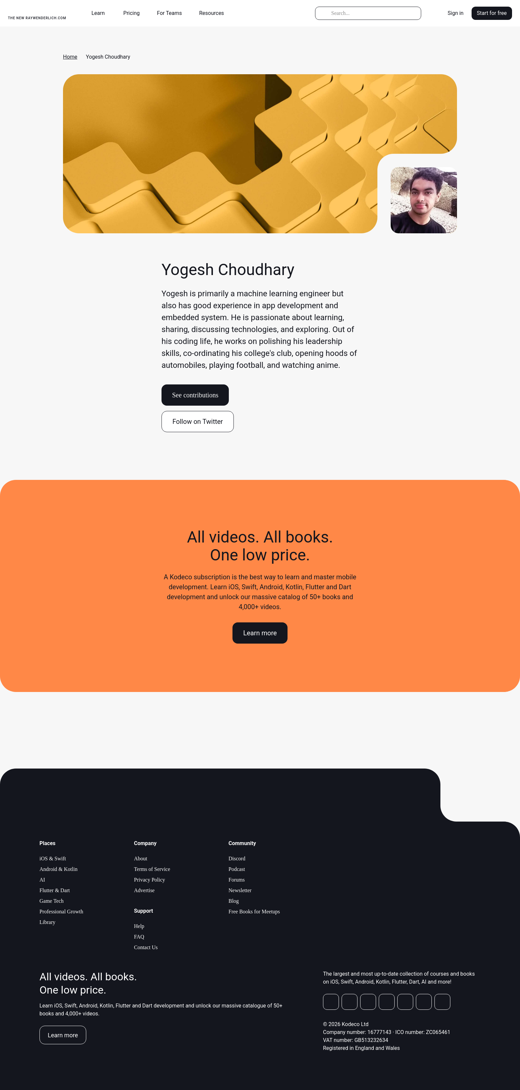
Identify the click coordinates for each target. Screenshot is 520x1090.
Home (70, 57)
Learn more (260, 633)
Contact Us (146, 947)
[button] (100, 13)
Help (139, 926)
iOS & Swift (52, 858)
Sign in (456, 13)
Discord (236, 858)
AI (42, 880)
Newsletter (239, 890)
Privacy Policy (149, 880)
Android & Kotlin (58, 869)
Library (47, 922)
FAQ (139, 937)
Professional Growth (61, 911)
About (140, 858)
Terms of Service (152, 869)
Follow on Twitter (197, 422)
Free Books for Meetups (254, 911)
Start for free (492, 13)
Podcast (236, 869)
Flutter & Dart (54, 890)
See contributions (195, 395)
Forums (236, 880)
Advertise (144, 890)
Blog (233, 901)
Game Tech (51, 901)
